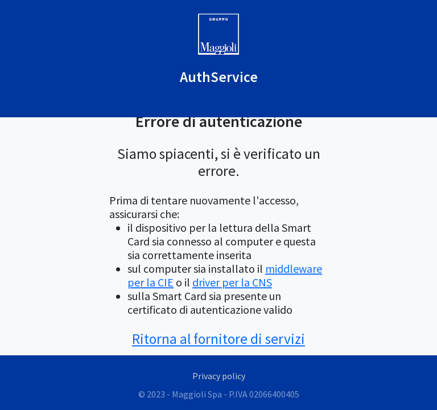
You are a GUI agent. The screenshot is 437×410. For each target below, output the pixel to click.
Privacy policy (218, 376)
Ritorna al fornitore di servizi (218, 339)
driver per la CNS (232, 282)
